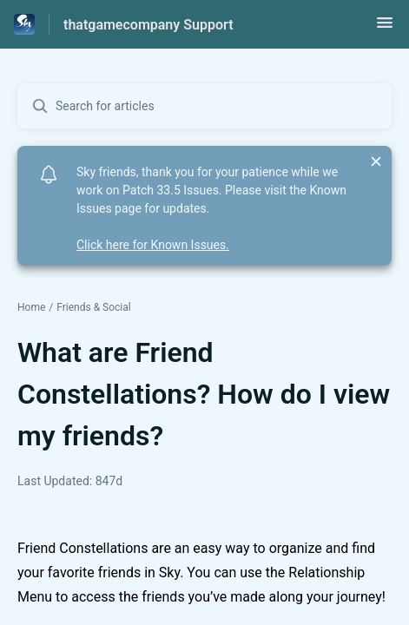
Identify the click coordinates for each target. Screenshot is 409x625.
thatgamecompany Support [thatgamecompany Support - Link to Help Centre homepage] (148, 24)
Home (31, 307)
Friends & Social (93, 307)
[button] (384, 28)
